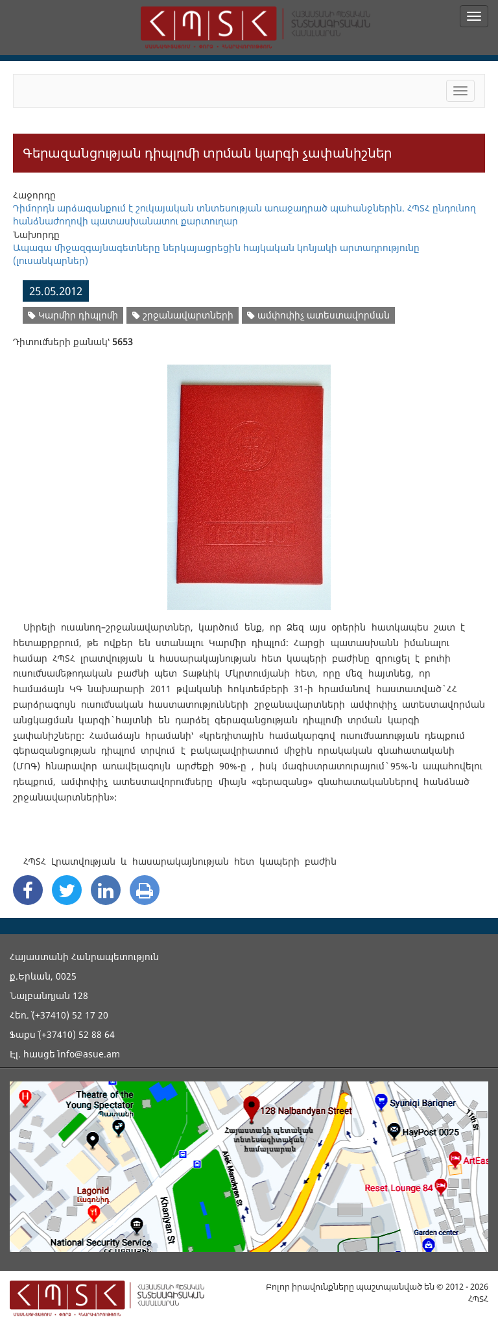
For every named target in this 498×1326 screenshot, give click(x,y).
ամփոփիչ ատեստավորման (318, 315)
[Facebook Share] (28, 890)
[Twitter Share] (67, 890)
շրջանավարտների (182, 315)
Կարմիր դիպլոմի (73, 315)
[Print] (145, 890)
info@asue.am (89, 1054)
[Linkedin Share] (106, 890)
